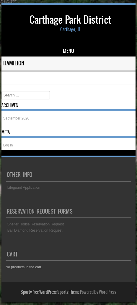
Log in (8, 145)
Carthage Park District (70, 19)
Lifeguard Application (23, 187)
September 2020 (16, 118)
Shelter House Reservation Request (35, 224)
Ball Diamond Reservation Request (35, 230)
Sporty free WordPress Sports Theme (50, 292)
